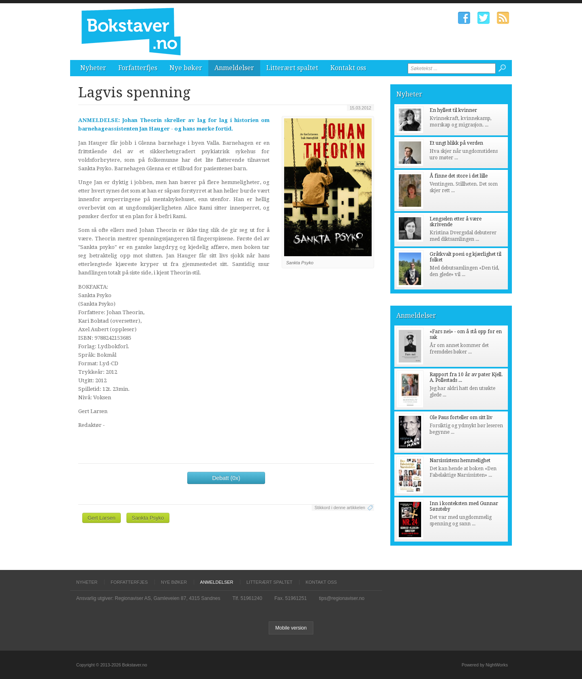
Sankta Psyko (148, 518)
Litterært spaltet (292, 68)
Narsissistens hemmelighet (460, 460)
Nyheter (93, 68)
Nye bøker (185, 68)
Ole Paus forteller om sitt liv (461, 417)
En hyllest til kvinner (453, 110)
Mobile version (290, 628)
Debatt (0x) (226, 478)
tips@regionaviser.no (341, 598)
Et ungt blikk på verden (456, 143)
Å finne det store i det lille (459, 176)
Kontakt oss (348, 68)
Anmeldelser (234, 68)
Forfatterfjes (137, 68)
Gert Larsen (102, 518)
